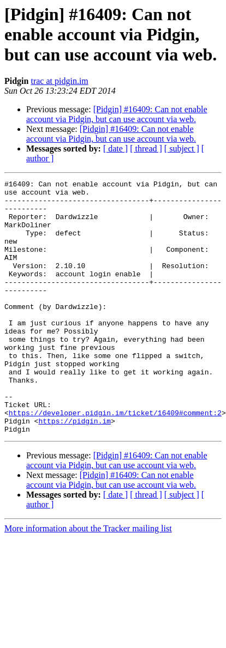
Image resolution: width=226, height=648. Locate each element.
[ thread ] (146, 148)
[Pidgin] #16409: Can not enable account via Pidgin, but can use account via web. (116, 114)
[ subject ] (181, 148)
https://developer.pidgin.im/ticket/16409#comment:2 (115, 460)
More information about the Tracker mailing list (88, 579)
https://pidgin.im (74, 470)
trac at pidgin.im (59, 81)
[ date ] (115, 148)
